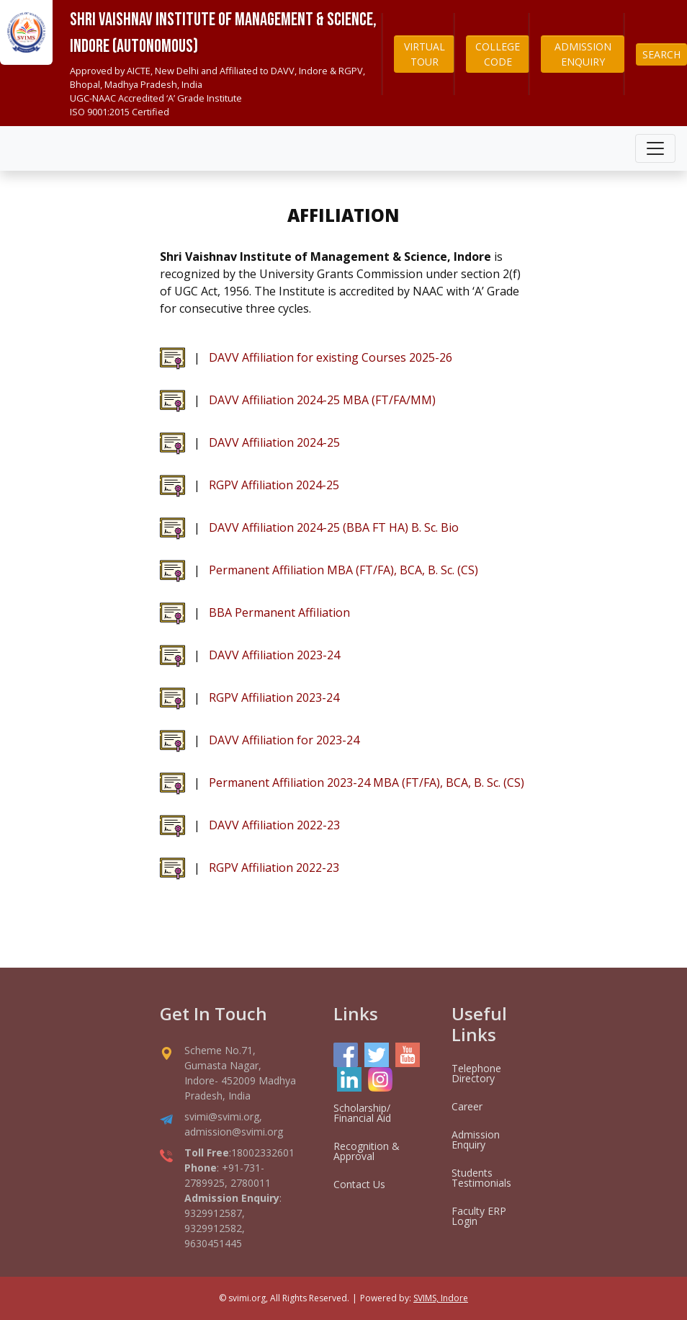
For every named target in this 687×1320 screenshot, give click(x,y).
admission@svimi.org (233, 1131)
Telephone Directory (476, 1073)
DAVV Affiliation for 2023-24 (284, 740)
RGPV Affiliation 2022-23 (274, 867)
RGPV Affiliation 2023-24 (274, 697)
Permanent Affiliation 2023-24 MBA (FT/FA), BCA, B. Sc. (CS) (366, 782)
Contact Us (359, 1184)
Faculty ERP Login (479, 1216)
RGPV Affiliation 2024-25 (274, 485)
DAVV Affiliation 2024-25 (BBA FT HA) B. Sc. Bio (334, 527)
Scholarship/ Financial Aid (362, 1113)
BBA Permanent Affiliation (279, 612)
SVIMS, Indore (440, 1298)
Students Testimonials (481, 1178)
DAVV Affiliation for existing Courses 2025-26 (330, 357)
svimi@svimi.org (221, 1116)
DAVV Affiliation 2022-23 (274, 825)
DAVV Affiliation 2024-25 (274, 442)
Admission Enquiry (476, 1139)
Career (467, 1106)
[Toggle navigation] (655, 148)
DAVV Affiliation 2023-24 (274, 655)
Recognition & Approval (366, 1151)
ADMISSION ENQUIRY (582, 54)
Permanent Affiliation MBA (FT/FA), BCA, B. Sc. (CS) (343, 570)
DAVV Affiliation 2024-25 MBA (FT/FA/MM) (322, 400)
